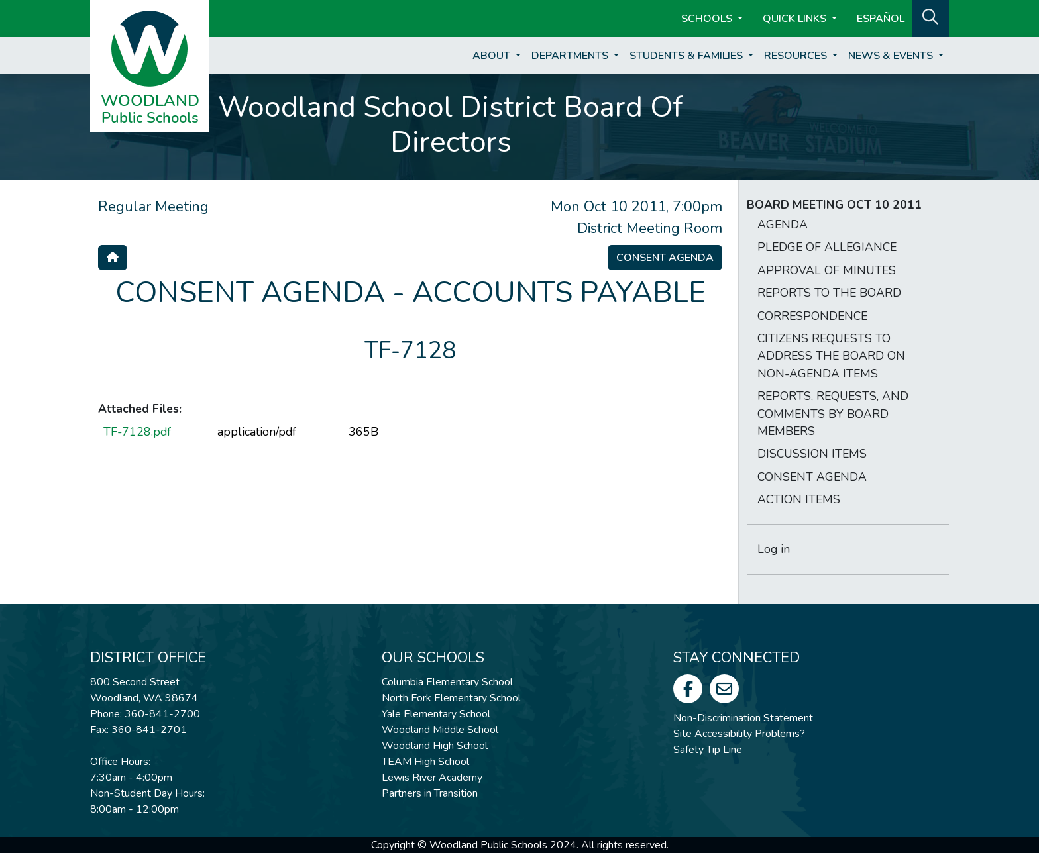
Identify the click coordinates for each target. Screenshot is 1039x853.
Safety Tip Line (707, 749)
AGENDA (782, 224)
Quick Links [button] (796, 18)
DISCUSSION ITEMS (812, 454)
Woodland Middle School (440, 730)
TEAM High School (425, 761)
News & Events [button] (892, 55)
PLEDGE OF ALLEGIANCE (827, 247)
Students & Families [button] (687, 55)
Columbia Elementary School (447, 682)
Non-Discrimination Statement (743, 718)
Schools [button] (708, 18)
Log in (773, 549)
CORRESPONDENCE (812, 316)
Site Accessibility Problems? (739, 734)
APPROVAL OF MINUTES (826, 270)
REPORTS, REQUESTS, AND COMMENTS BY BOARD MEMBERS (832, 413)
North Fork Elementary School (451, 698)
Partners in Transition (430, 793)
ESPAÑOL (880, 18)
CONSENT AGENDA (812, 477)
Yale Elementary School (436, 714)
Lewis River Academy (432, 777)
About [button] (492, 55)
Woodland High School (435, 745)
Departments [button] (571, 55)
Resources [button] (797, 55)
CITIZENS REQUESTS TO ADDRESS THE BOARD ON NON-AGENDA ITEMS (831, 355)
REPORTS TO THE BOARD (829, 293)
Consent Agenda (665, 257)
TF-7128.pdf (137, 432)
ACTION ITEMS (798, 499)
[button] (930, 17)
